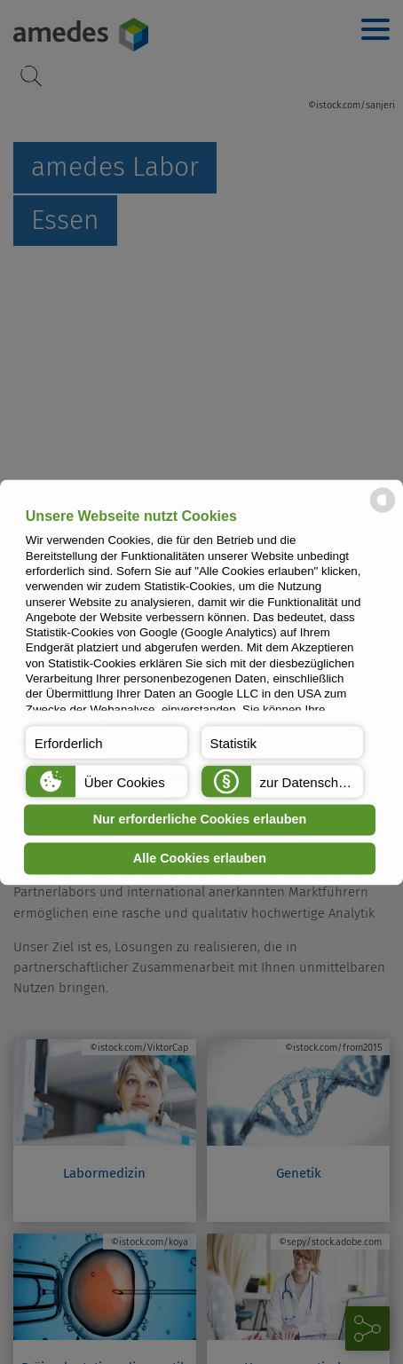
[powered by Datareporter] (382, 511)
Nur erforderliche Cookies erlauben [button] (200, 820)
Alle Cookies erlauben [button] (199, 858)
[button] (107, 742)
